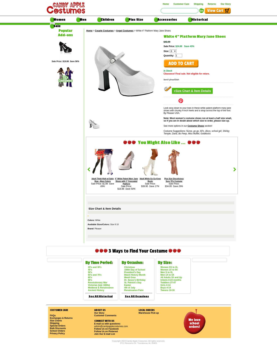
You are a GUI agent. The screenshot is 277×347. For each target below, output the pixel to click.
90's (90, 280)
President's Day (132, 272)
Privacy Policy (57, 333)
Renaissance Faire (134, 290)
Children (107, 20)
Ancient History (96, 290)
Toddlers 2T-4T (168, 282)
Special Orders (58, 325)
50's (90, 272)
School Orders (57, 331)
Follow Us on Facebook (106, 329)
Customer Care (181, 4)
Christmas (129, 267)
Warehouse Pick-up (149, 313)
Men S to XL (167, 272)
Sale (57, 26)
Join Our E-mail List (104, 334)
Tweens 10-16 (168, 290)
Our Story (226, 4)
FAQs (53, 315)
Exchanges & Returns (61, 318)
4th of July (129, 287)
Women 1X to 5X (169, 269)
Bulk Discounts (58, 328)
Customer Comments (105, 315)
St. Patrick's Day (133, 282)
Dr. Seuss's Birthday (135, 280)
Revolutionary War (97, 282)
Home (166, 4)
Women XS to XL (169, 267)
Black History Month (135, 275)
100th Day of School (134, 269)
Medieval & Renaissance (101, 287)
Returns (212, 4)
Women (59, 20)
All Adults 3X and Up (171, 277)
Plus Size (136, 20)
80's (90, 277)
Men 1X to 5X (167, 275)
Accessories (167, 20)
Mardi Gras (130, 277)
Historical (199, 20)
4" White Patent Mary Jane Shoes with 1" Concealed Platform (126, 181)
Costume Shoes (195, 126)
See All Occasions (137, 296)
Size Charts (56, 320)
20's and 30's (95, 267)
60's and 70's (95, 275)
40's (90, 269)
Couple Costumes (104, 30)
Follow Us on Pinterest (106, 331)
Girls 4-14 (166, 285)
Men (83, 20)
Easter (127, 285)
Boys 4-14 (166, 287)
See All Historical (101, 296)
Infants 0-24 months (171, 280)
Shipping (198, 4)
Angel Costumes (124, 30)
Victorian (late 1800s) (99, 285)
